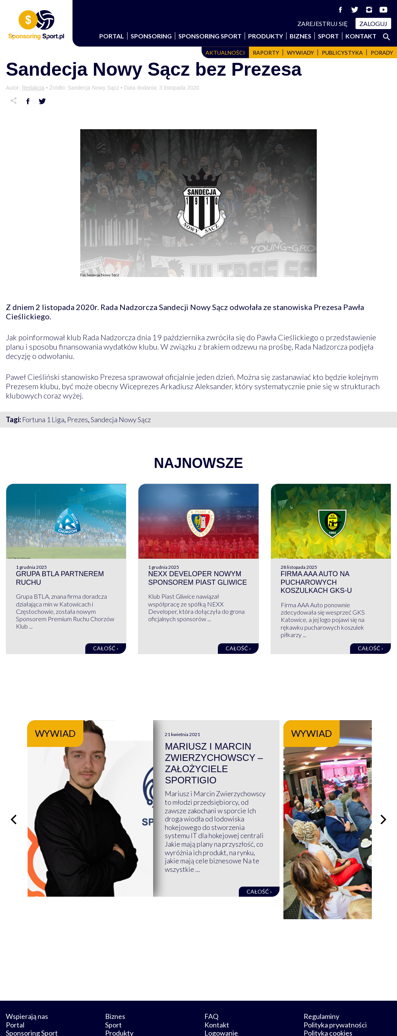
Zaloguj (373, 23)
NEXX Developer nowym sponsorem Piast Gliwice (197, 578)
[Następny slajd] (383, 801)
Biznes (300, 36)
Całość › (105, 648)
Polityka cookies (328, 997)
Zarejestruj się (322, 23)
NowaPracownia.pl (204, 1021)
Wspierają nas (27, 979)
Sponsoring (151, 36)
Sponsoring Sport (210, 36)
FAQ (211, 979)
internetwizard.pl (270, 1021)
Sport (328, 36)
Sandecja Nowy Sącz (121, 419)
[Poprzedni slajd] (13, 801)
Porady (382, 52)
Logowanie (221, 997)
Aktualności (225, 52)
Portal (111, 36)
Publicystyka (342, 52)
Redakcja (33, 88)
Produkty (265, 36)
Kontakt (360, 36)
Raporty (266, 52)
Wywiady (300, 52)
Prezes (77, 419)
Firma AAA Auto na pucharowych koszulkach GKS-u (316, 582)
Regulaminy (321, 979)
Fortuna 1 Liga (43, 419)
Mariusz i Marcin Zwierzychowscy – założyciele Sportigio (268, 757)
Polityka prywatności (335, 988)
